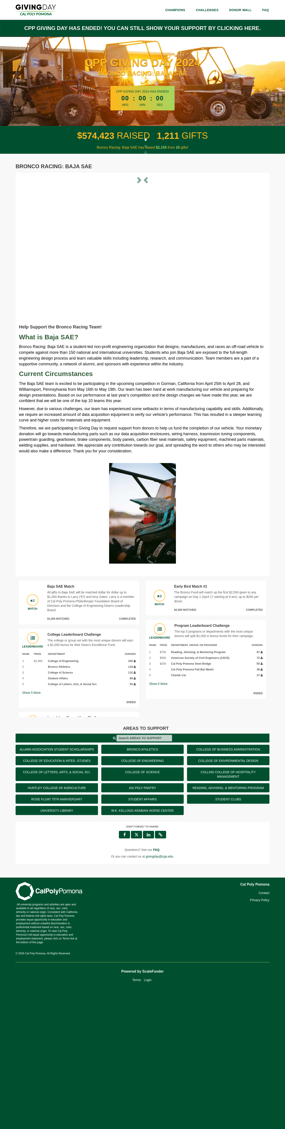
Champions (175, 10)
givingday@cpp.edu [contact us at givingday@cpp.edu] (159, 995)
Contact (264, 1032)
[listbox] (142, 245)
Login (147, 1119)
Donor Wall (240, 10)
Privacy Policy (259, 1039)
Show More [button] (31, 831)
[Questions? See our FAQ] (156, 988)
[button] (37, 245)
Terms (136, 1119)
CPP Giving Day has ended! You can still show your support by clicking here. (142, 28)
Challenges (207, 10)
